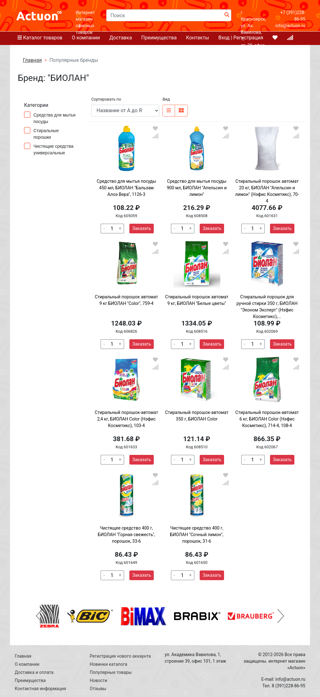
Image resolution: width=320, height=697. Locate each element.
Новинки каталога (108, 664)
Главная (23, 656)
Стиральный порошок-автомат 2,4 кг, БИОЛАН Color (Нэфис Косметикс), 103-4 (126, 419)
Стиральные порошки (41, 133)
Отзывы (98, 688)
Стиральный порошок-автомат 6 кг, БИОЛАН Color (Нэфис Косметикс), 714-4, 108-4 (267, 419)
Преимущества (30, 680)
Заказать (141, 228)
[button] (39, 616)
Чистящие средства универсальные (48, 149)
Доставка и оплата (34, 672)
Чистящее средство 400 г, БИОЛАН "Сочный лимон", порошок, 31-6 (196, 534)
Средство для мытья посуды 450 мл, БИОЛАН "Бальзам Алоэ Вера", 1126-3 (126, 188)
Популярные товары (111, 672)
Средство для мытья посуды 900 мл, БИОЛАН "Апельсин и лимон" (197, 188)
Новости (98, 680)
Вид (166, 99)
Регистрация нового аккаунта (120, 656)
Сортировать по (106, 99)
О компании (27, 664)
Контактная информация (40, 688)
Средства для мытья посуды (50, 118)
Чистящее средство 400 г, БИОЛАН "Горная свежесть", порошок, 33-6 (126, 534)
